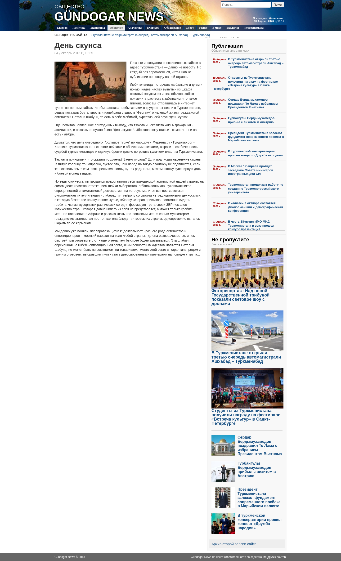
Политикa (78, 27)
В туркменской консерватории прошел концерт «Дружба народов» (255, 153)
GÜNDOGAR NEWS (109, 16)
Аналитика (135, 27)
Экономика (97, 27)
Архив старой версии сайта (233, 544)
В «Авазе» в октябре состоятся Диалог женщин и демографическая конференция (255, 206)
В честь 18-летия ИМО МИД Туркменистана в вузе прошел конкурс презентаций (251, 225)
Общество (116, 27)
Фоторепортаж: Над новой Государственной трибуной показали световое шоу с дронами (247, 295)
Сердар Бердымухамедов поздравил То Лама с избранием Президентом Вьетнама (253, 103)
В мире (216, 27)
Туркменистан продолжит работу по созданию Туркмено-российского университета (255, 188)
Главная (62, 27)
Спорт (190, 27)
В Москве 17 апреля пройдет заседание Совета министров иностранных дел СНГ (250, 169)
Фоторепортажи (254, 27)
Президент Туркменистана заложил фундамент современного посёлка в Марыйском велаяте (256, 136)
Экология (232, 27)
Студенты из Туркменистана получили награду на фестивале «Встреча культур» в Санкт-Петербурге (245, 83)
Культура (153, 27)
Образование (172, 27)
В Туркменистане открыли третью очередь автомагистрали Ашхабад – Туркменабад (164, 35)
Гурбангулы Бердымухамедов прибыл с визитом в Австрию (251, 120)
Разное (203, 27)
